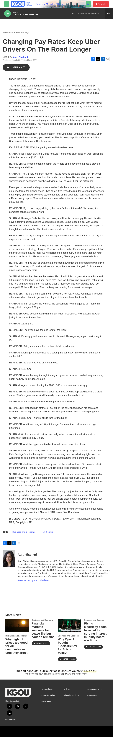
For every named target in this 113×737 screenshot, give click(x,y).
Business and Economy (16, 32)
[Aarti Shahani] (9, 558)
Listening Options (71, 695)
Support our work (94, 689)
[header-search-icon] (88, 4)
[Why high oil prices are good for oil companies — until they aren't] (17, 625)
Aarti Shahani (20, 57)
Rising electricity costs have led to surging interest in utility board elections (95, 632)
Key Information (48, 695)
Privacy (67, 689)
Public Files (46, 701)
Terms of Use (47, 689)
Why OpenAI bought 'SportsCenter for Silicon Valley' (68, 646)
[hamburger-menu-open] (6, 4)
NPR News (48, 532)
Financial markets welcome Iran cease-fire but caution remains (43, 630)
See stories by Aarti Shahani (33, 580)
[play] (7, 13)
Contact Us (91, 695)
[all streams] (109, 13)
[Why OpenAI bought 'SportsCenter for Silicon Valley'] (69, 625)
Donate (102, 4)
